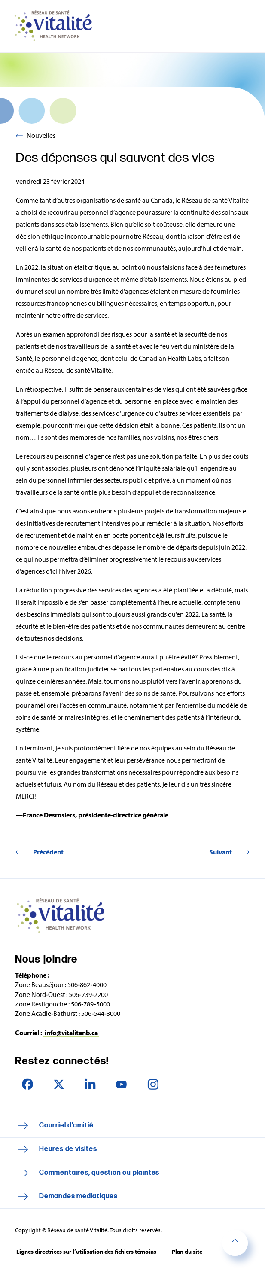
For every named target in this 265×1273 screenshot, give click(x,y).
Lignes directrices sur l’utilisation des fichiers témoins (86, 1251)
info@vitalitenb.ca (71, 1032)
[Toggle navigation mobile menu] (241, 26)
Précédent (48, 852)
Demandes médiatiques (78, 1196)
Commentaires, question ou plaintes (99, 1173)
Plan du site (187, 1251)
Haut (235, 1243)
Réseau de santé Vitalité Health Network (57, 26)
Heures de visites (68, 1149)
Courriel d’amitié (66, 1125)
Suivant (220, 852)
